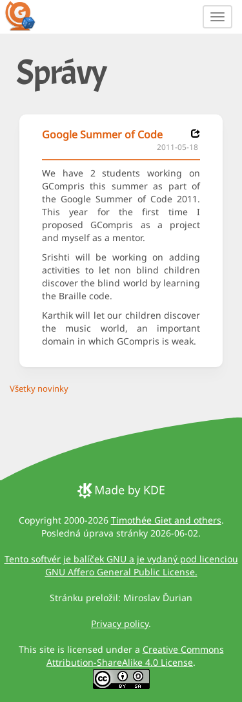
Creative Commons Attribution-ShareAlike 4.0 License (135, 655)
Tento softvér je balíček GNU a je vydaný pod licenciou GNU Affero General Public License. (121, 565)
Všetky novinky (39, 388)
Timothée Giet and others (166, 520)
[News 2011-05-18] (195, 133)
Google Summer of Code (102, 134)
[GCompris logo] (28, 15)
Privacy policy (119, 623)
